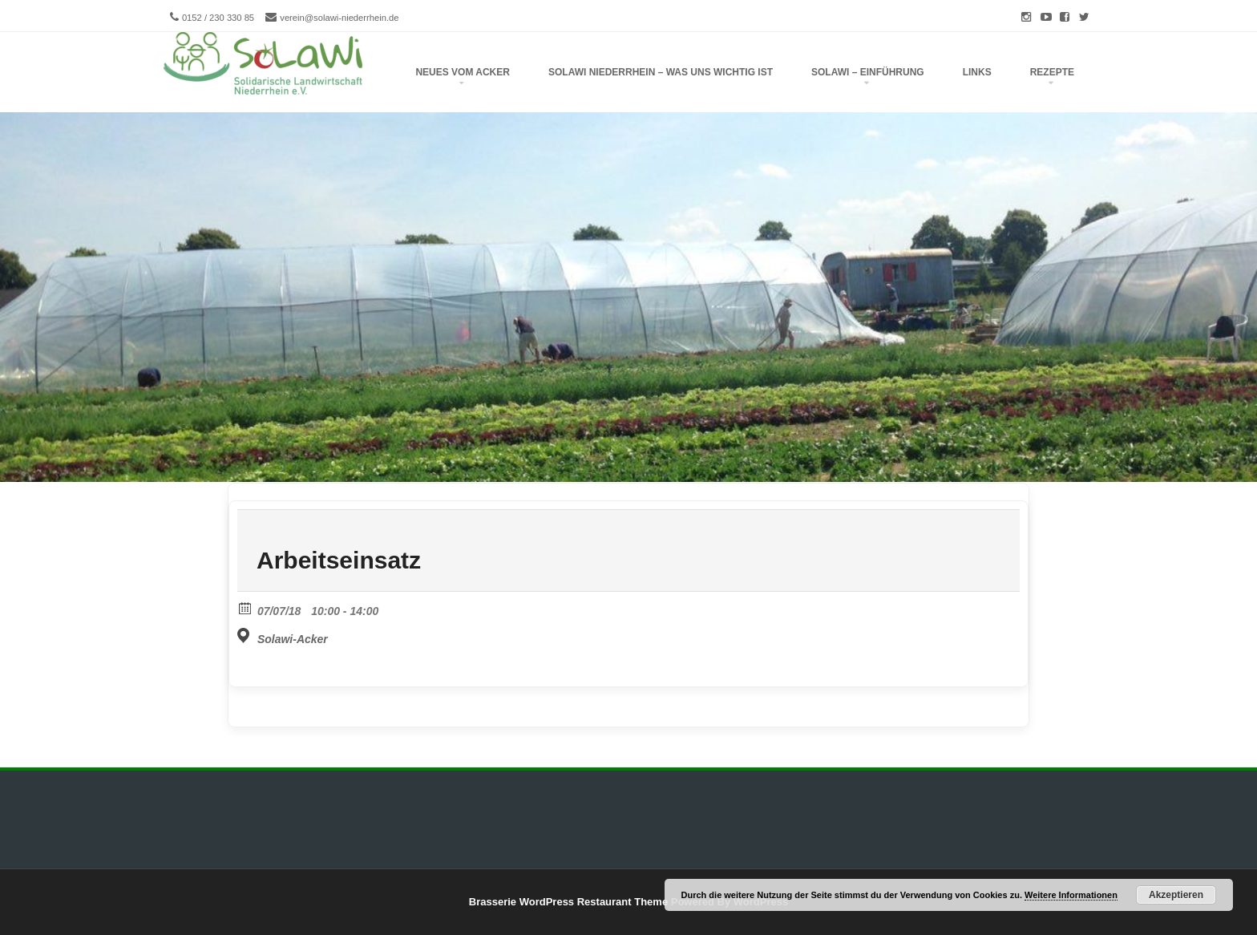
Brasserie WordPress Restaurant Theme (568, 902)
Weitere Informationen (1071, 895)
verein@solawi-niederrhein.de (339, 17)
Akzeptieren (1176, 895)
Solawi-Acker (292, 639)
